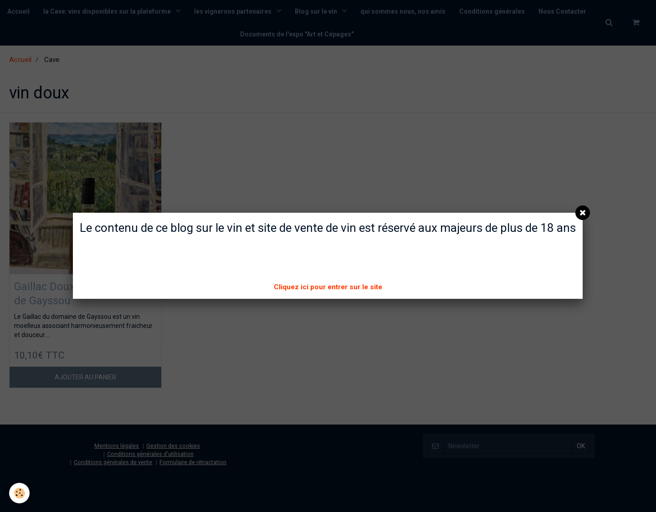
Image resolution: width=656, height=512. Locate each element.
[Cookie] (19, 493)
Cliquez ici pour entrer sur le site (328, 287)
